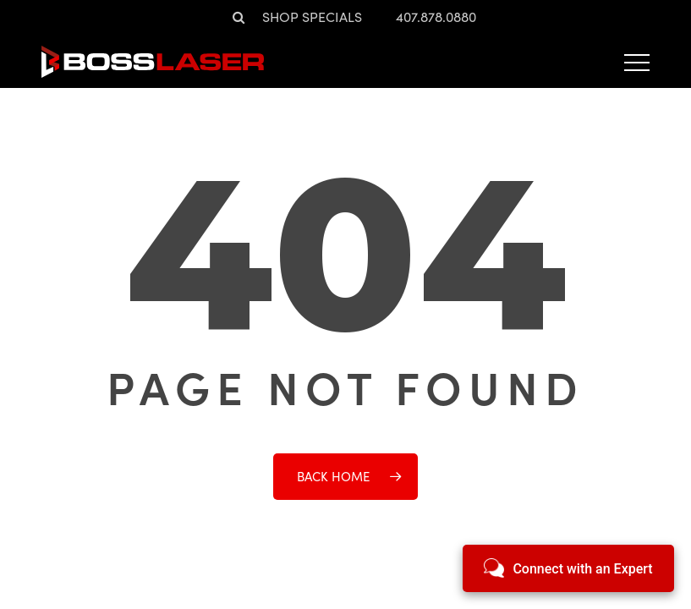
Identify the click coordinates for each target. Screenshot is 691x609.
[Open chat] (568, 568)
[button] (637, 62)
